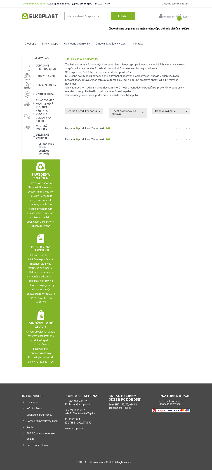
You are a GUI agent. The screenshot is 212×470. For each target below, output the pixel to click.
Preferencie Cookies (39, 445)
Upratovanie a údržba (46, 145)
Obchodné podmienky (77, 43)
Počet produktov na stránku (124, 112)
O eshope (30, 43)
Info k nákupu (50, 43)
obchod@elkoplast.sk (80, 404)
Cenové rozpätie (165, 111)
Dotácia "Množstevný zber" (111, 43)
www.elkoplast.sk (75, 428)
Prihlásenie (167, 16)
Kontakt (138, 43)
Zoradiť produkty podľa (82, 111)
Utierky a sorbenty (44, 152)
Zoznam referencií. (41, 226)
